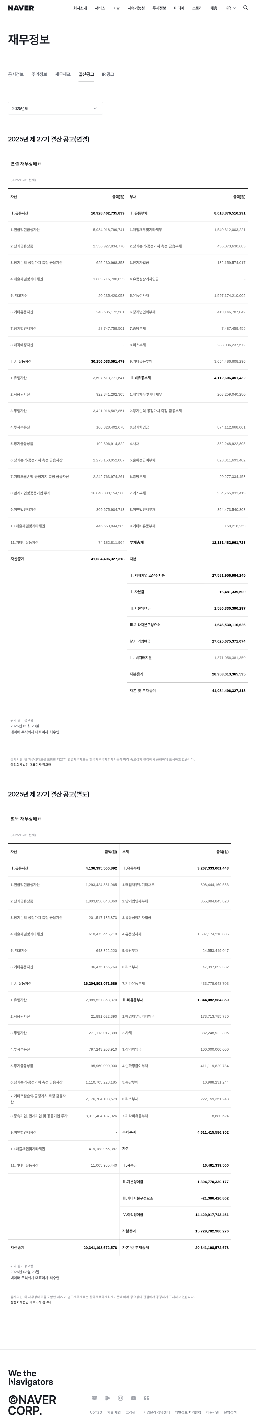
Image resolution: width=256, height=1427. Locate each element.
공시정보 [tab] (16, 74)
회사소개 (80, 7)
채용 (213, 7)
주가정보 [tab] (39, 74)
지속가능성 (136, 7)
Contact (96, 1412)
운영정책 (230, 1412)
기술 (116, 7)
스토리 (197, 7)
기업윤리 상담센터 (157, 1412)
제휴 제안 (114, 1412)
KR (228, 7)
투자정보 (159, 7)
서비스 (100, 7)
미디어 (179, 7)
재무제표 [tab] (62, 74)
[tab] (108, 74)
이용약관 (212, 1412)
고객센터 (132, 1412)
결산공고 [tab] (86, 74)
